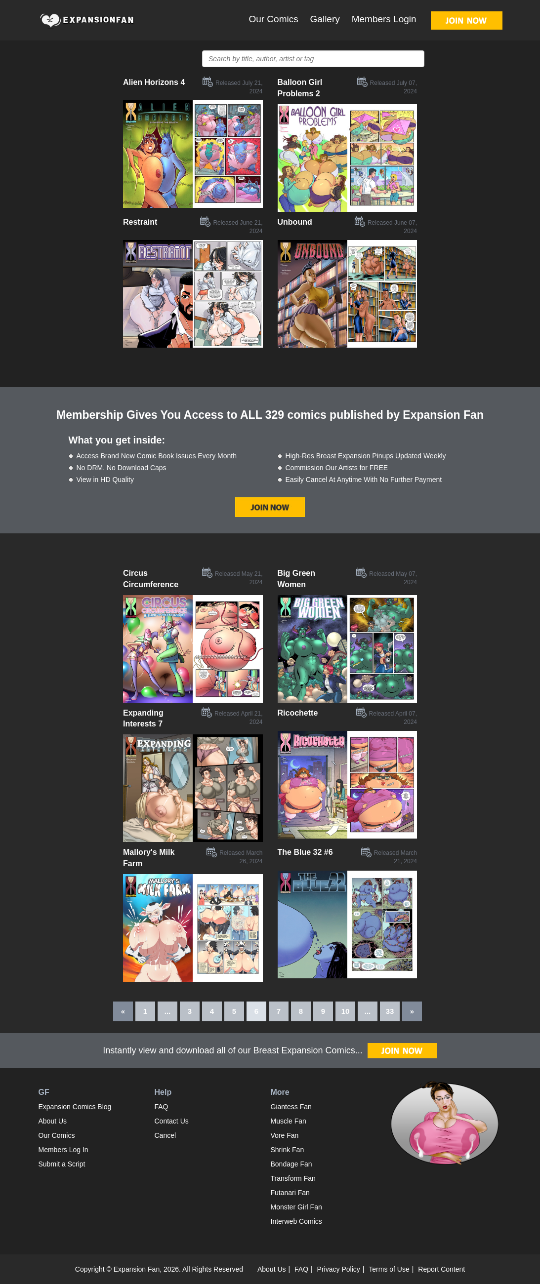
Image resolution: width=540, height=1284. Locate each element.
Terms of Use (389, 1269)
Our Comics (273, 19)
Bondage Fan (291, 1164)
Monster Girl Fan (296, 1207)
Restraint (140, 222)
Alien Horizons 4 (154, 82)
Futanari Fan (290, 1193)
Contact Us (172, 1121)
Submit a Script (62, 1164)
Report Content (441, 1269)
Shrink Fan (287, 1150)
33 (390, 1011)
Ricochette (298, 713)
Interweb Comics (296, 1221)
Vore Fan (285, 1135)
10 (345, 1011)
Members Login (384, 19)
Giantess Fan (291, 1107)
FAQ (161, 1107)
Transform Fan (293, 1178)
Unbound (295, 222)
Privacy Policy (338, 1269)
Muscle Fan (288, 1121)
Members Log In (63, 1150)
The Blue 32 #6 (305, 852)
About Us (53, 1121)
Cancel (165, 1135)
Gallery (325, 19)
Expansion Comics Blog (75, 1107)
